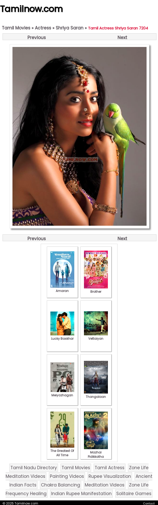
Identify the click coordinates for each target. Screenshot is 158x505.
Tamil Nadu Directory (33, 468)
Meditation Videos (104, 485)
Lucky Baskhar (62, 336)
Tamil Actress (109, 468)
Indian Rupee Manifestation (81, 494)
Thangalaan (96, 394)
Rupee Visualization (110, 476)
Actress (43, 28)
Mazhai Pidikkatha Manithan (96, 454)
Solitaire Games (133, 494)
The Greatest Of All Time (62, 450)
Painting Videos (67, 476)
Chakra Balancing (60, 485)
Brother (96, 289)
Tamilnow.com (31, 9)
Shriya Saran (69, 28)
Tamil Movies (16, 28)
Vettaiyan (96, 336)
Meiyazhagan (62, 393)
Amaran (62, 288)
